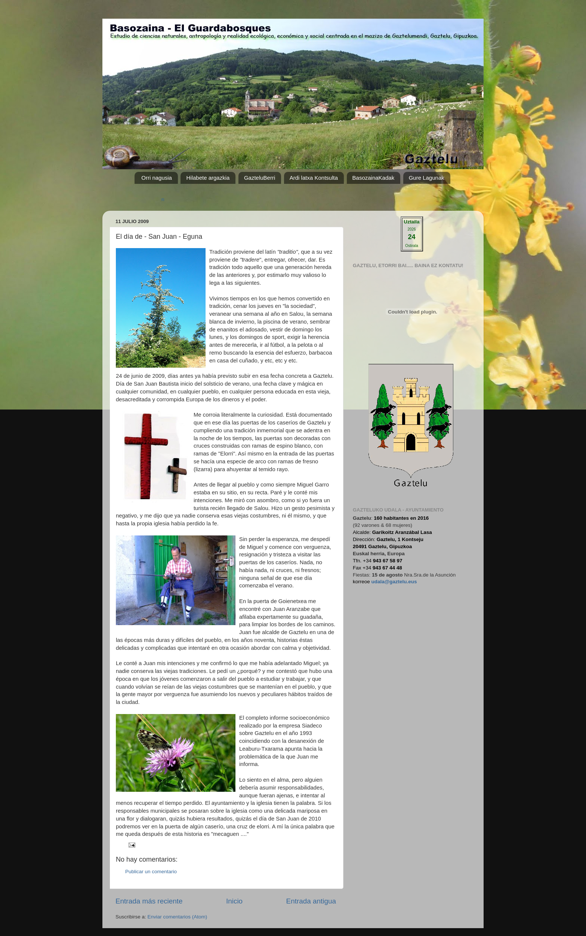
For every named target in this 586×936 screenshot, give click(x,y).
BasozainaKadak (373, 177)
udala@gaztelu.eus (394, 581)
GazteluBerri (259, 177)
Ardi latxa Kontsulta (314, 177)
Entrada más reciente (149, 901)
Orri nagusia (156, 177)
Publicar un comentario (151, 871)
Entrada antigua (311, 901)
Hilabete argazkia (207, 177)
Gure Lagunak (426, 177)
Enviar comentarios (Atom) (177, 917)
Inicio (234, 901)
